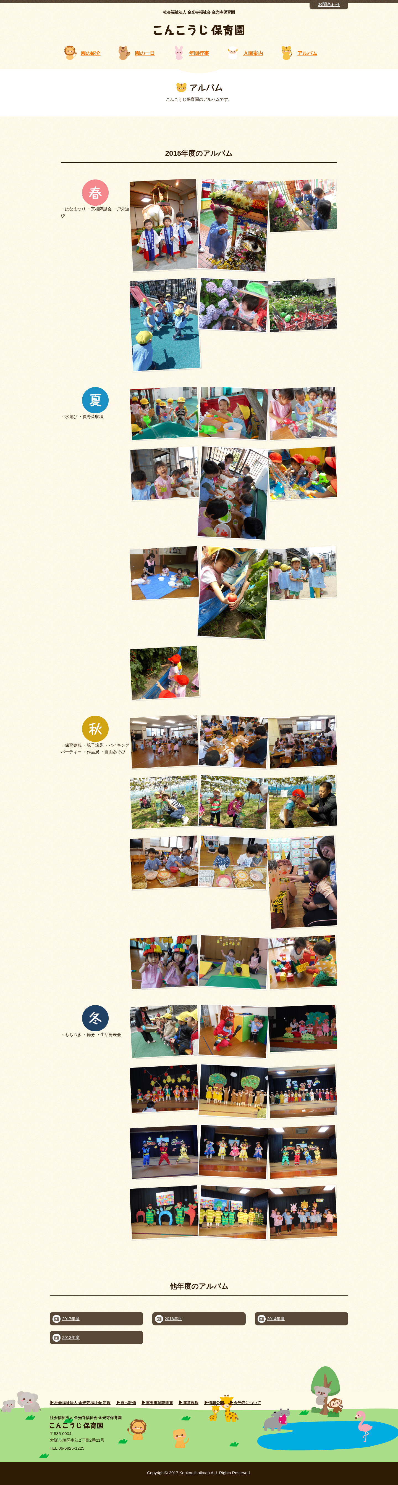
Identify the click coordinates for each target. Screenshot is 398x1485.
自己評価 (128, 1403)
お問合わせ (329, 4)
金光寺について (247, 1403)
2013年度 (71, 1337)
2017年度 (71, 1318)
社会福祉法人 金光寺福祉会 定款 (82, 1403)
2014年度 (276, 1318)
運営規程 (190, 1403)
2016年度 (173, 1318)
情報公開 (216, 1403)
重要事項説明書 (159, 1403)
